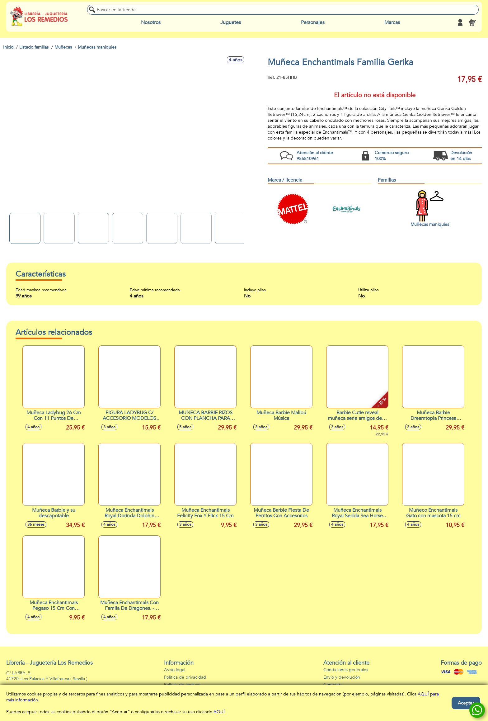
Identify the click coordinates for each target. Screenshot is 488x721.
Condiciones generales (345, 670)
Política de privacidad (185, 677)
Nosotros (151, 22)
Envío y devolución (341, 677)
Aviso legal (174, 670)
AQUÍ (219, 712)
